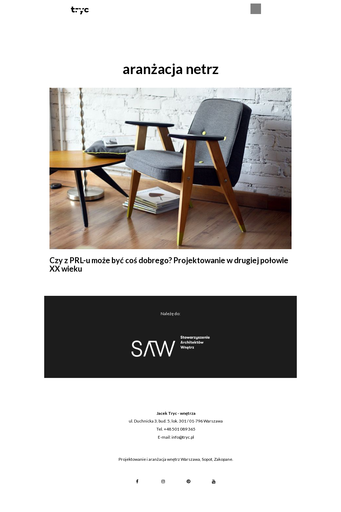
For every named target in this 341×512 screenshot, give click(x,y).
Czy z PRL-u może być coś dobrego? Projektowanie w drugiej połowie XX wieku (168, 264)
